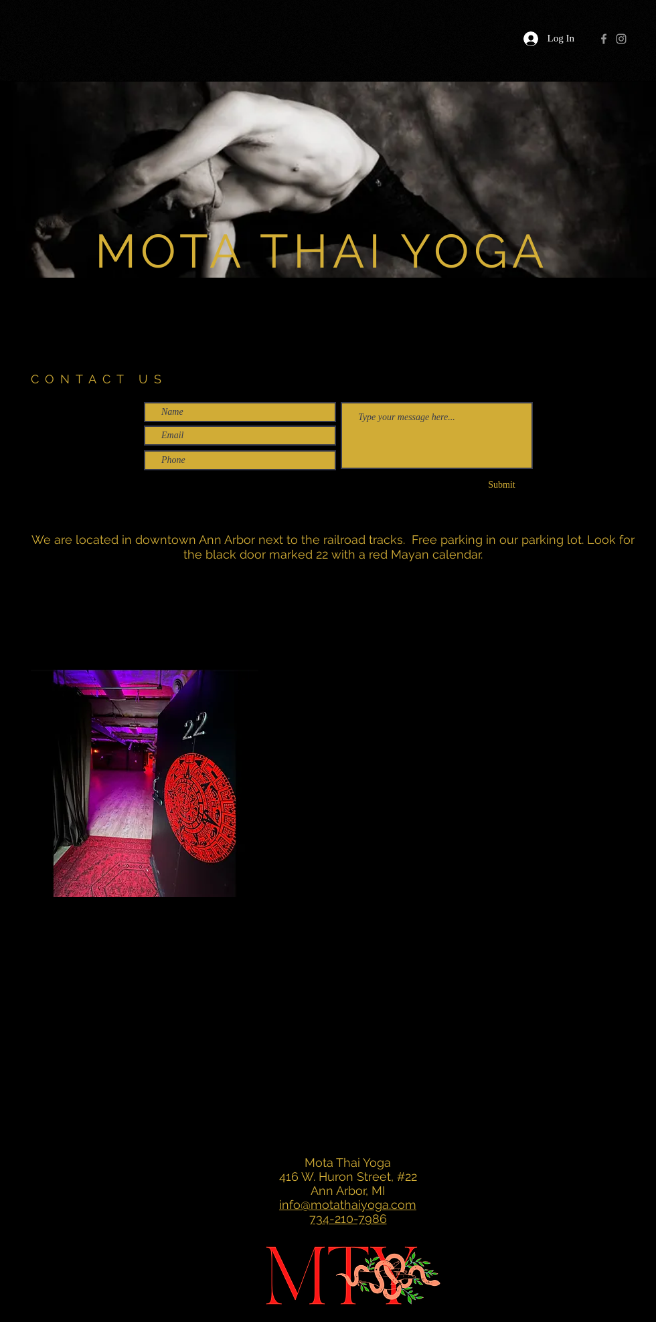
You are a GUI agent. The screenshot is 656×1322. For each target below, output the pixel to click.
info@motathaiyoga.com (347, 1205)
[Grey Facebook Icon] (603, 38)
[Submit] (501, 485)
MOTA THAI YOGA (321, 250)
